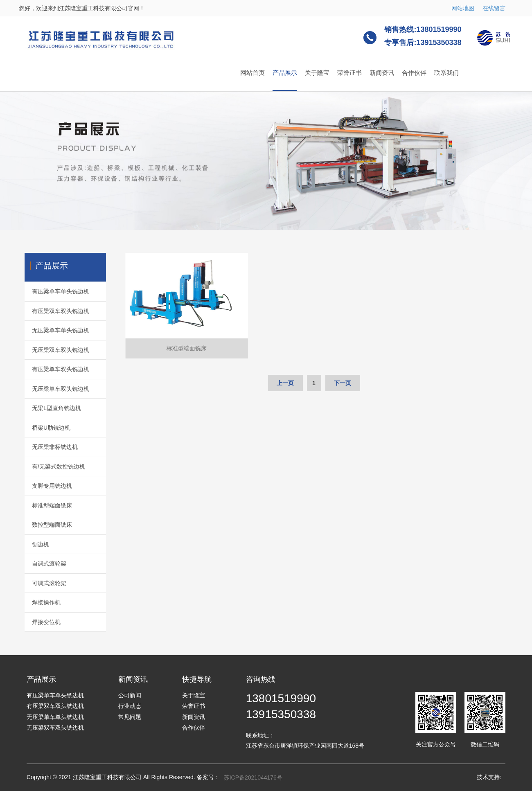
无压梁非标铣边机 (47, 447)
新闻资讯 (382, 72)
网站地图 (462, 8)
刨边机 (33, 544)
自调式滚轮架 (42, 563)
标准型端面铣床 (45, 505)
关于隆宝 (317, 72)
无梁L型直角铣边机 (49, 408)
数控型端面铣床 (45, 524)
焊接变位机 (39, 622)
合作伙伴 (414, 72)
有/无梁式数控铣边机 (51, 466)
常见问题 (129, 717)
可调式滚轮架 (42, 583)
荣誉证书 (349, 72)
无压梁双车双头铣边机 (53, 350)
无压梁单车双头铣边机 (53, 388)
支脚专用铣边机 (45, 485)
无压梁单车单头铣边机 (53, 330)
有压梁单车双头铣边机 (53, 369)
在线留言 (493, 8)
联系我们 (446, 72)
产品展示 (285, 72)
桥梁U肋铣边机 (44, 427)
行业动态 (129, 706)
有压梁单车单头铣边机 (53, 291)
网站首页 (252, 72)
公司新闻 (129, 695)
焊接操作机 (39, 602)
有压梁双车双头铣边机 (53, 311)
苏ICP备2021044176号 (253, 777)
